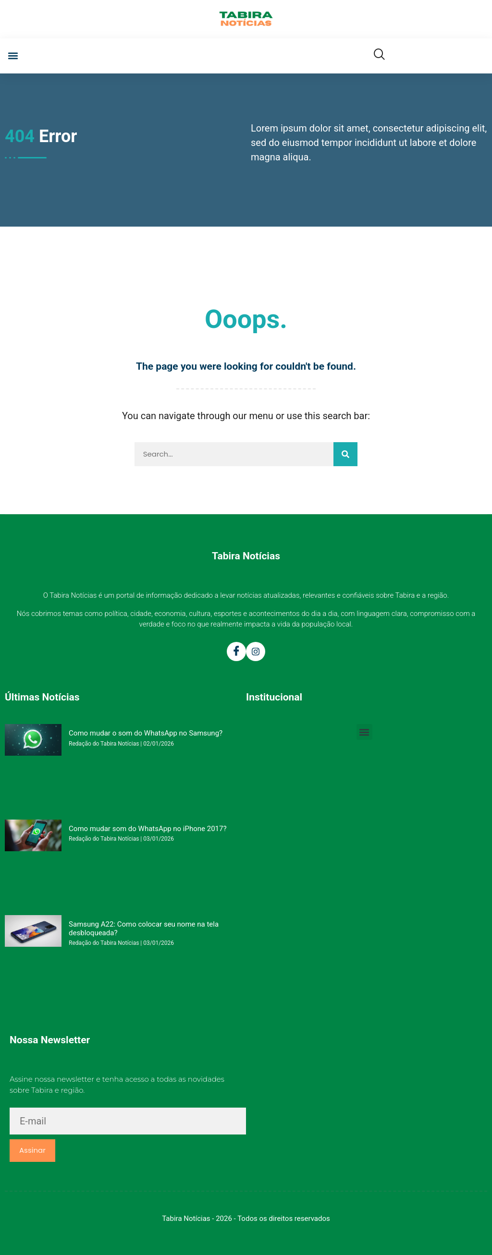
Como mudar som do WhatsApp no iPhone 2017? (147, 828)
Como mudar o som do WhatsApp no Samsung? (145, 733)
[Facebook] (236, 651)
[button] (13, 56)
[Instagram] (255, 651)
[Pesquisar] (345, 454)
